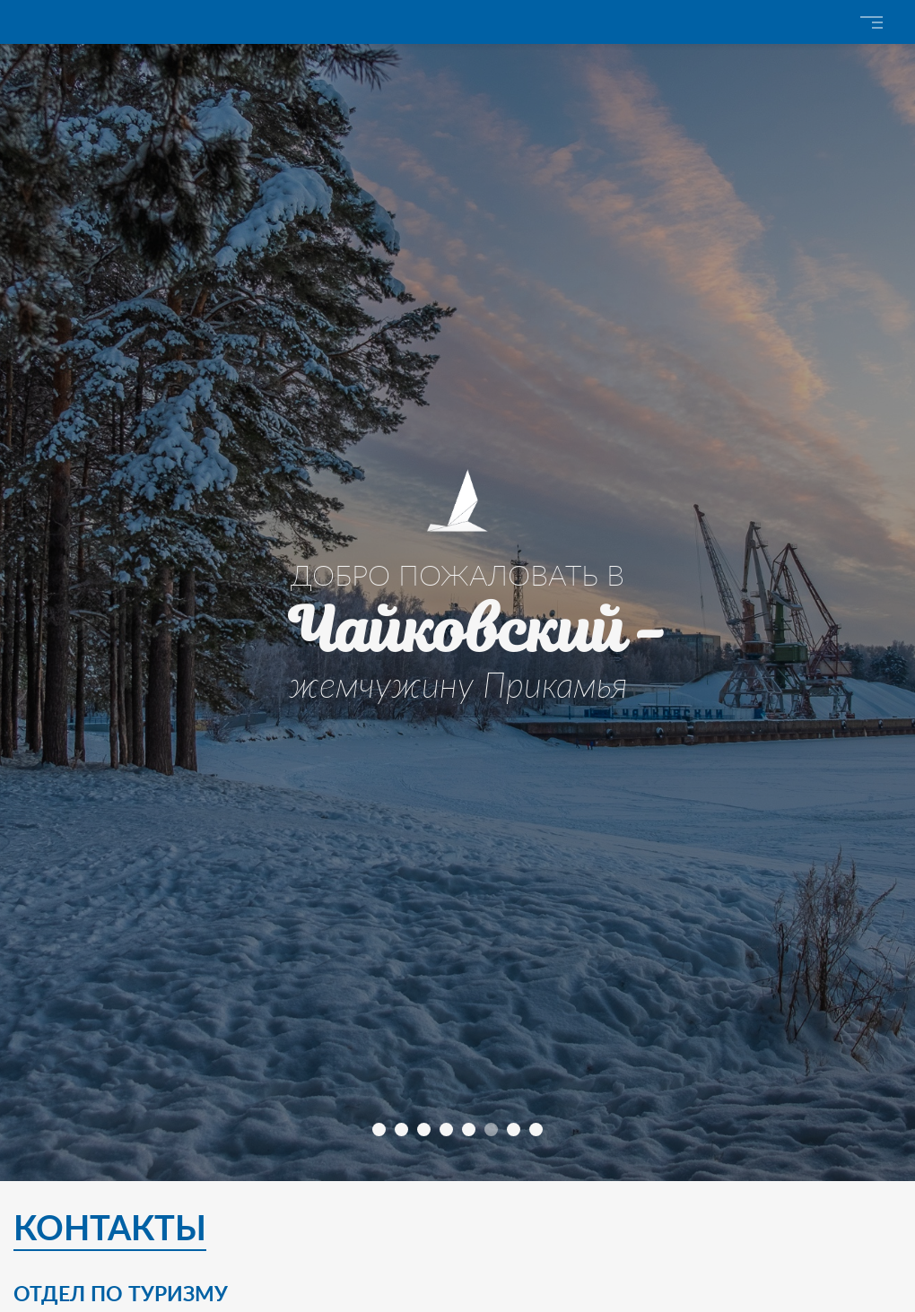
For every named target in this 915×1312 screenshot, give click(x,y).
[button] (379, 1129)
